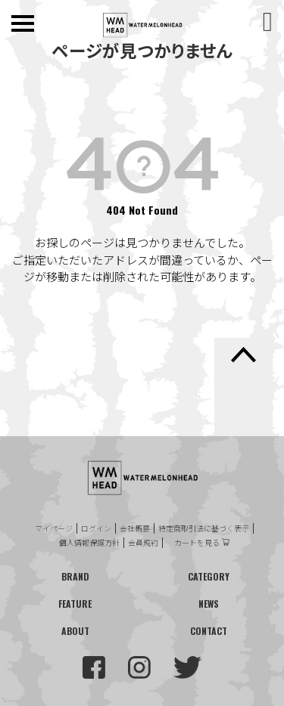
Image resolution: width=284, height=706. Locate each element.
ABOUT (75, 630)
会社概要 (135, 528)
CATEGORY (208, 576)
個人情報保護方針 (89, 542)
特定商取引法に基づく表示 (203, 528)
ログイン (96, 528)
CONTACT (208, 630)
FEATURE (75, 603)
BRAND (75, 576)
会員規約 (143, 542)
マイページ (54, 528)
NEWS (208, 603)
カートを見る (197, 542)
